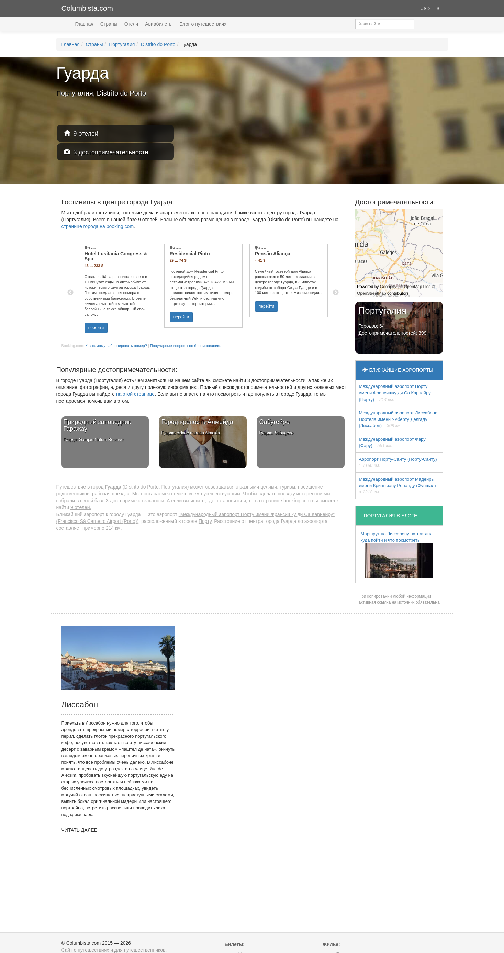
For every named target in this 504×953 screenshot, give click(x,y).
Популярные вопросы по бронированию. (185, 346)
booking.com (297, 500)
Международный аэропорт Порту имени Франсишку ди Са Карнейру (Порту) (395, 393)
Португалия (122, 44)
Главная (84, 24)
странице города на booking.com (97, 226)
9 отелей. (80, 507)
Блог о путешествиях (202, 24)
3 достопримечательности (106, 152)
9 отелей (81, 133)
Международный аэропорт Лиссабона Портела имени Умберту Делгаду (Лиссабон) (398, 419)
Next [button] (335, 292)
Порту (205, 521)
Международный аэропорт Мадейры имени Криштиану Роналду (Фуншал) (397, 485)
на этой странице (135, 394)
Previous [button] (70, 292)
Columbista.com (87, 8)
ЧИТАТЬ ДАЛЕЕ (79, 830)
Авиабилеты (158, 24)
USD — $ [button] (430, 8)
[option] (118, 291)
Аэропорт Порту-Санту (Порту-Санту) (398, 462)
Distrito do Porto (158, 44)
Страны (108, 24)
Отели (131, 24)
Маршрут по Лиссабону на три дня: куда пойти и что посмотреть (397, 554)
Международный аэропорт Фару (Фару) (392, 442)
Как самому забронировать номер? (116, 346)
